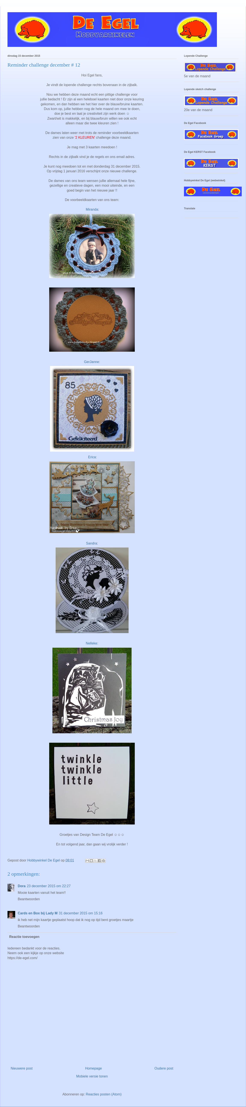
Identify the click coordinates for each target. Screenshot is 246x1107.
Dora (21, 886)
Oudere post (163, 1068)
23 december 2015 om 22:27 (49, 886)
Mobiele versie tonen (92, 1076)
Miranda (92, 209)
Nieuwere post (22, 1068)
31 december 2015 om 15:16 (81, 913)
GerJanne (91, 362)
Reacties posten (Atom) (104, 1094)
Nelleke (91, 643)
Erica (92, 457)
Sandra (91, 543)
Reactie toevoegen (24, 937)
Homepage (93, 1068)
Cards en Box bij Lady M (38, 913)
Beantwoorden (29, 899)
